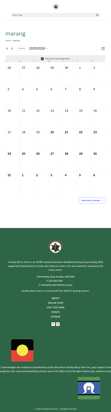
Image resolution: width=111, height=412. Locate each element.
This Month (21, 48)
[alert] (55, 58)
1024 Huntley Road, (46, 276)
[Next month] (11, 48)
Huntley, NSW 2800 (65, 276)
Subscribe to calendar (90, 200)
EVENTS (55, 312)
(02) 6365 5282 (57, 280)
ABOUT (55, 298)
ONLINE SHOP (55, 302)
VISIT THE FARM (55, 307)
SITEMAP (55, 316)
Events (8, 40)
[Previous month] (6, 48)
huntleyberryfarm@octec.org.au (56, 284)
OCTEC (39, 262)
